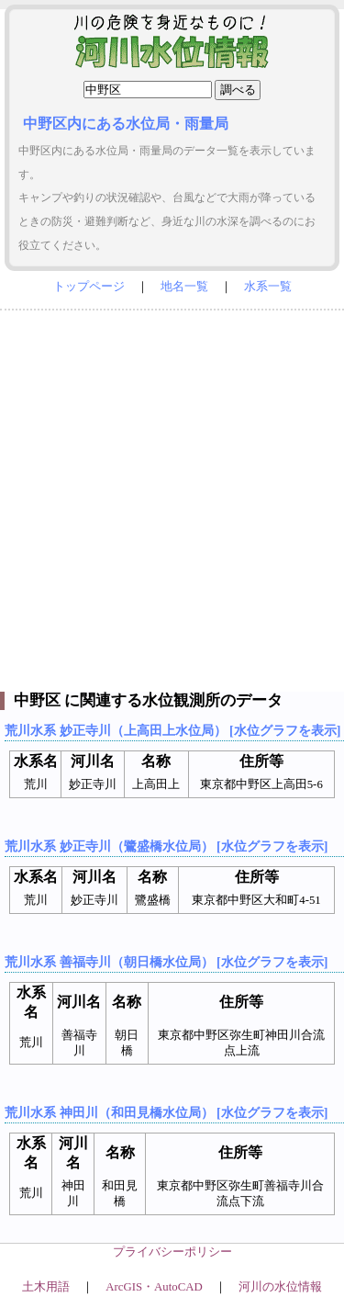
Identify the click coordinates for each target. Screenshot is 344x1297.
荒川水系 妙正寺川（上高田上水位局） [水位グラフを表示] (172, 730)
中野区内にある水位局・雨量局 (125, 123)
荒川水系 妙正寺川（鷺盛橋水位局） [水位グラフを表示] (166, 846)
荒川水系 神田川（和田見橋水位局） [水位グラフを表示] (166, 1112)
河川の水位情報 (280, 1286)
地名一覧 (184, 286)
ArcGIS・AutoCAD (153, 1286)
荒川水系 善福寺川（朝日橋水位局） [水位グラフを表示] (166, 961)
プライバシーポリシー (172, 1252)
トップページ (89, 286)
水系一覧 (268, 286)
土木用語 (46, 1286)
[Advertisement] (172, 496)
